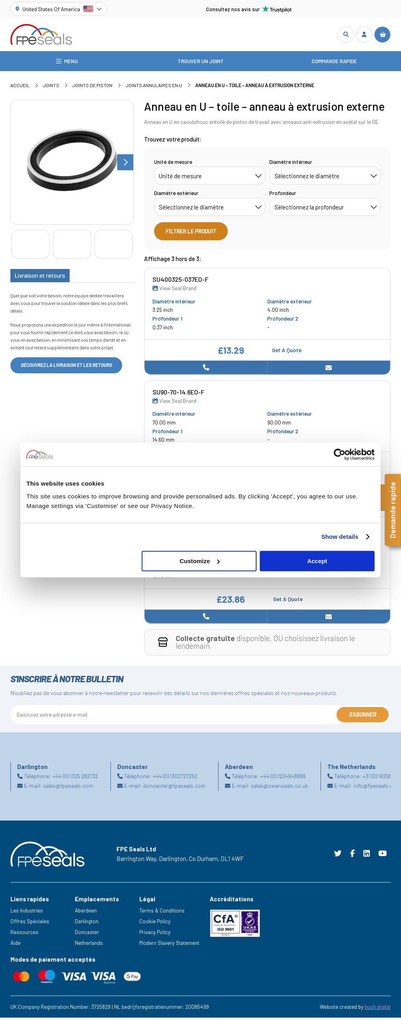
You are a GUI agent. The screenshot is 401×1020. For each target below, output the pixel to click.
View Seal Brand (174, 290)
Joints (51, 87)
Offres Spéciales (29, 923)
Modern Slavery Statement (169, 945)
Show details (340, 536)
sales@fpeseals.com (68, 788)
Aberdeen (86, 912)
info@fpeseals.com (377, 788)
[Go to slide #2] (72, 247)
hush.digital (378, 1009)
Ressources (24, 934)
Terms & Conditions (161, 912)
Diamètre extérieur (176, 194)
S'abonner (362, 716)
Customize (200, 561)
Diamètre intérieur (290, 163)
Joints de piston (92, 87)
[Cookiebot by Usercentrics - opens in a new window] (340, 454)
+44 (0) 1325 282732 (75, 778)
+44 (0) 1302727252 (174, 778)
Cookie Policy (154, 923)
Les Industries (26, 912)
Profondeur (282, 194)
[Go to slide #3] (113, 247)
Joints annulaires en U (154, 87)
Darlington (86, 923)
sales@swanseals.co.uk (279, 788)
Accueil (20, 87)
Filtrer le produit (191, 233)
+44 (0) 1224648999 (282, 778)
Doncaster (87, 934)
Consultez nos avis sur (249, 8)
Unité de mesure (173, 163)
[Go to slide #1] (30, 247)
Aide (15, 945)
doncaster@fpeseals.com (174, 788)
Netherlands (89, 945)
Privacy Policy (154, 934)
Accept (317, 561)
